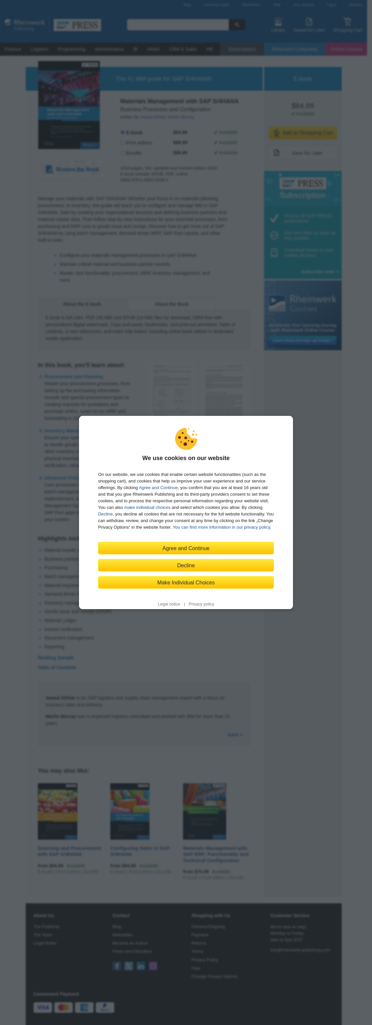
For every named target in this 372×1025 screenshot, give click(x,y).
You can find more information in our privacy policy (221, 527)
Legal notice (169, 604)
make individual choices (147, 507)
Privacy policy (201, 604)
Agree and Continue (158, 487)
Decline (105, 514)
